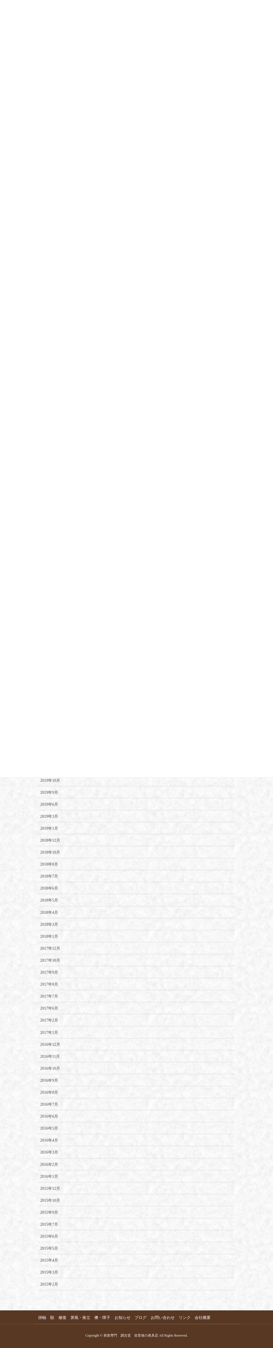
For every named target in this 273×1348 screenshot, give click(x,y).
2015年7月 (49, 1224)
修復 (63, 1317)
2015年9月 (49, 1212)
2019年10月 (50, 780)
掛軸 (42, 1317)
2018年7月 (49, 876)
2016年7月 (49, 1104)
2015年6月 (49, 1236)
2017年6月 (49, 1008)
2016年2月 (49, 1164)
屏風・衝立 (81, 1317)
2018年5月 (49, 900)
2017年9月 (49, 972)
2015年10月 (50, 1200)
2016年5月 (49, 1128)
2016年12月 (50, 1044)
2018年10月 (50, 852)
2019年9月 (49, 792)
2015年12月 (50, 1188)
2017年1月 (49, 1032)
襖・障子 (103, 1317)
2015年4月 (49, 1260)
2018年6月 (49, 888)
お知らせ (123, 1317)
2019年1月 (49, 828)
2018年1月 (49, 936)
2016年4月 (49, 1140)
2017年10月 (50, 960)
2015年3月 (49, 1272)
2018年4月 (49, 912)
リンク (186, 1317)
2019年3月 (49, 816)
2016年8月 (49, 1092)
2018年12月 (50, 840)
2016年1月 (49, 1176)
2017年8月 (49, 984)
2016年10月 (50, 1068)
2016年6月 (49, 1116)
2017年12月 (50, 948)
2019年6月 (49, 804)
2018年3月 (49, 924)
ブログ (142, 1317)
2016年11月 (50, 1056)
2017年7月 (49, 996)
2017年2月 (49, 1020)
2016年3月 (49, 1152)
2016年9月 (49, 1080)
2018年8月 (49, 864)
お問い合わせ (164, 1317)
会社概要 (204, 1317)
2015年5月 (49, 1248)
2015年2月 (49, 1284)
